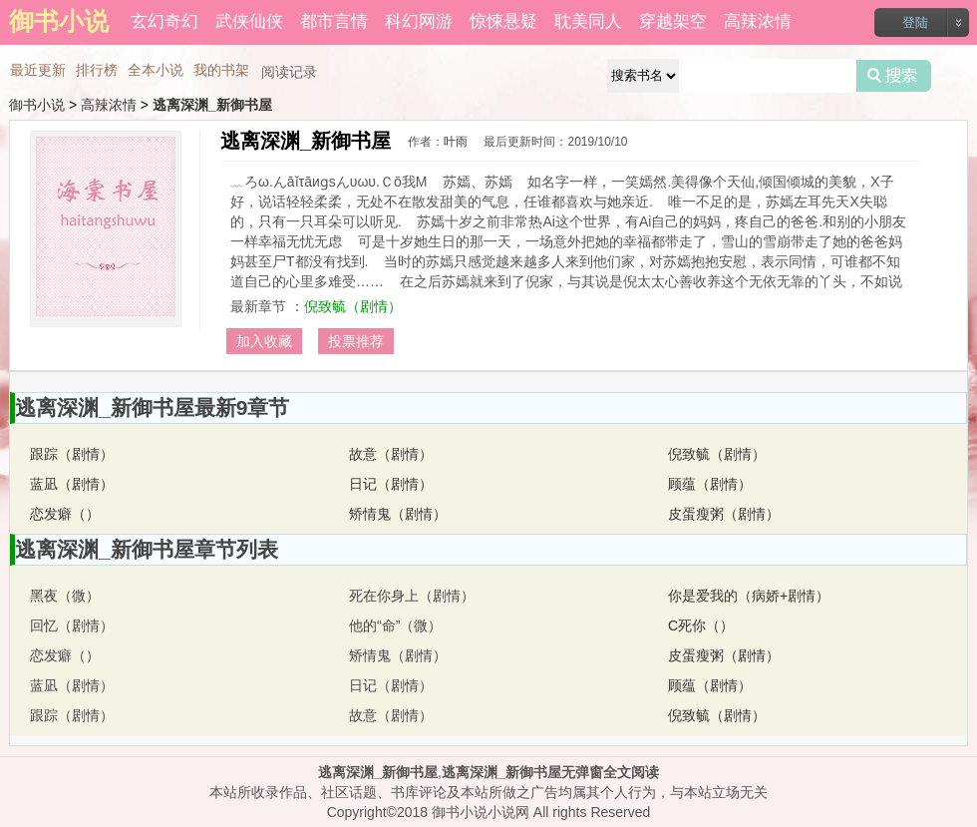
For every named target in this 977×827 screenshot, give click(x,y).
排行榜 (97, 70)
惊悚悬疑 (503, 21)
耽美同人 (588, 21)
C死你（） (701, 625)
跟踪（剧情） (72, 454)
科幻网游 (419, 21)
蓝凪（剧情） (72, 484)
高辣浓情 (758, 21)
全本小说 (155, 70)
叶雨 (456, 142)
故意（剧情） (391, 454)
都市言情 (334, 21)
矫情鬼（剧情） (398, 514)
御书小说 (37, 105)
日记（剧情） (391, 484)
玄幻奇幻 (164, 21)
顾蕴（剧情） (710, 484)
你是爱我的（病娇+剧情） (748, 596)
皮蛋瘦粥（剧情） (724, 514)
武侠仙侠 (249, 21)
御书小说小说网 (480, 812)
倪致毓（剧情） (353, 306)
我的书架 (221, 70)
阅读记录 (289, 72)
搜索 (893, 76)
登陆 (915, 22)
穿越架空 (673, 21)
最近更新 (38, 70)
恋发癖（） (65, 514)
